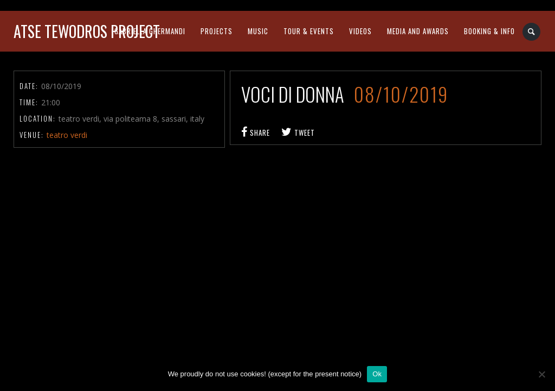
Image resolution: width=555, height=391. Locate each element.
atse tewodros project (87, 31)
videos (360, 31)
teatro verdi (67, 135)
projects (217, 31)
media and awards (418, 31)
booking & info (489, 31)
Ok (377, 374)
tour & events (308, 31)
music (258, 31)
